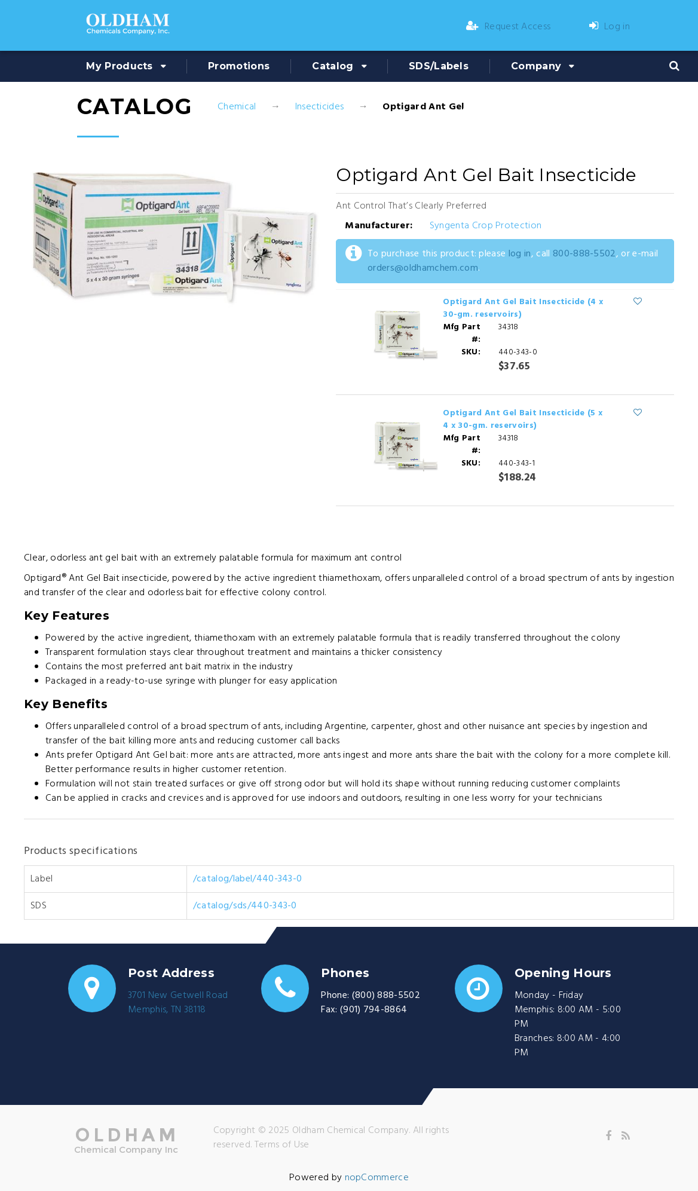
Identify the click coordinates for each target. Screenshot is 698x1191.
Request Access (508, 27)
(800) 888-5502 (386, 995)
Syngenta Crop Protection (486, 226)
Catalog (332, 66)
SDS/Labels (439, 66)
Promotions (239, 66)
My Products (119, 66)
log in (520, 254)
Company (536, 66)
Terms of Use (282, 1145)
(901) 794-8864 (373, 1010)
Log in (609, 27)
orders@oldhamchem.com (423, 268)
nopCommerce (377, 1178)
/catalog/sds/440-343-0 (245, 906)
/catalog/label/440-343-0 (247, 879)
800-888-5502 (584, 254)
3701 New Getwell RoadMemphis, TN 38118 (178, 1003)
